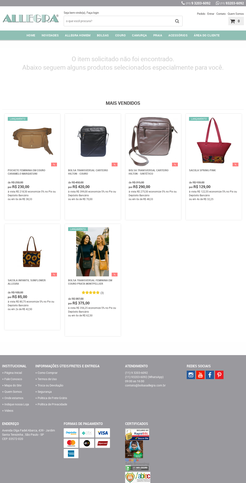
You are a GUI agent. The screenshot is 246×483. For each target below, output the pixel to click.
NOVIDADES (50, 35)
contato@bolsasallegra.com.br (145, 385)
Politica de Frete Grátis (52, 398)
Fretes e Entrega (84, 366)
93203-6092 (232, 3)
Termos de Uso (47, 379)
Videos (8, 411)
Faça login (93, 13)
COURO (120, 35)
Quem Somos (236, 14)
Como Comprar (48, 373)
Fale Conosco (13, 379)
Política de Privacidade (52, 404)
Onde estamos (13, 398)
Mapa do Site (12, 385)
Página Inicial (13, 373)
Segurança (45, 392)
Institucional (14, 366)
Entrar (210, 14)
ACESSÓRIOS (178, 35)
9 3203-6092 (198, 3)
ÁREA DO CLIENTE (207, 35)
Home (30, 35)
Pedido (201, 14)
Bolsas (103, 35)
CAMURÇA (139, 35)
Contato (221, 14)
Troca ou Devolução (50, 385)
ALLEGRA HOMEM (78, 35)
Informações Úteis (52, 366)
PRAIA (157, 35)
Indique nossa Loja (16, 404)
